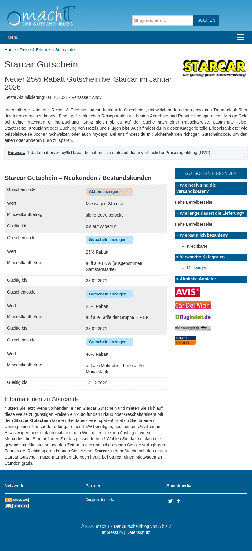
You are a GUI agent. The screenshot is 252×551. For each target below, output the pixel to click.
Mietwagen (197, 267)
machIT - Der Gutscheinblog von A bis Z (133, 526)
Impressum (112, 532)
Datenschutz (138, 532)
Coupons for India (100, 500)
